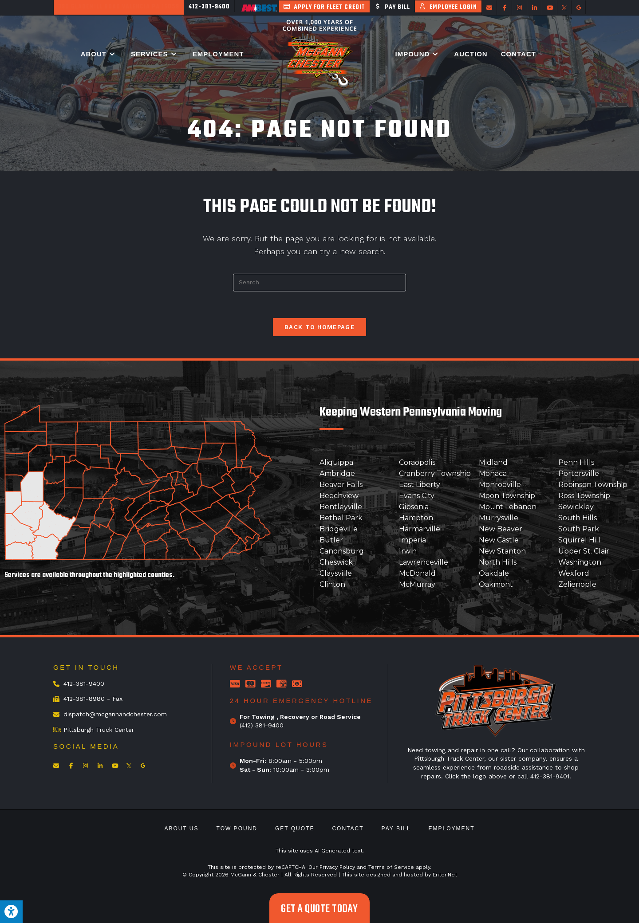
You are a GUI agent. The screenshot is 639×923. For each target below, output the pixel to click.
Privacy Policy (337, 867)
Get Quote (294, 828)
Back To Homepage (319, 327)
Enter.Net (445, 875)
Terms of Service (391, 867)
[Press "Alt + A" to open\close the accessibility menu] (11, 911)
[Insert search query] (319, 282)
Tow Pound (237, 828)
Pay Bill (396, 828)
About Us (181, 828)
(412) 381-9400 (262, 725)
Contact (347, 828)
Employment (452, 828)
